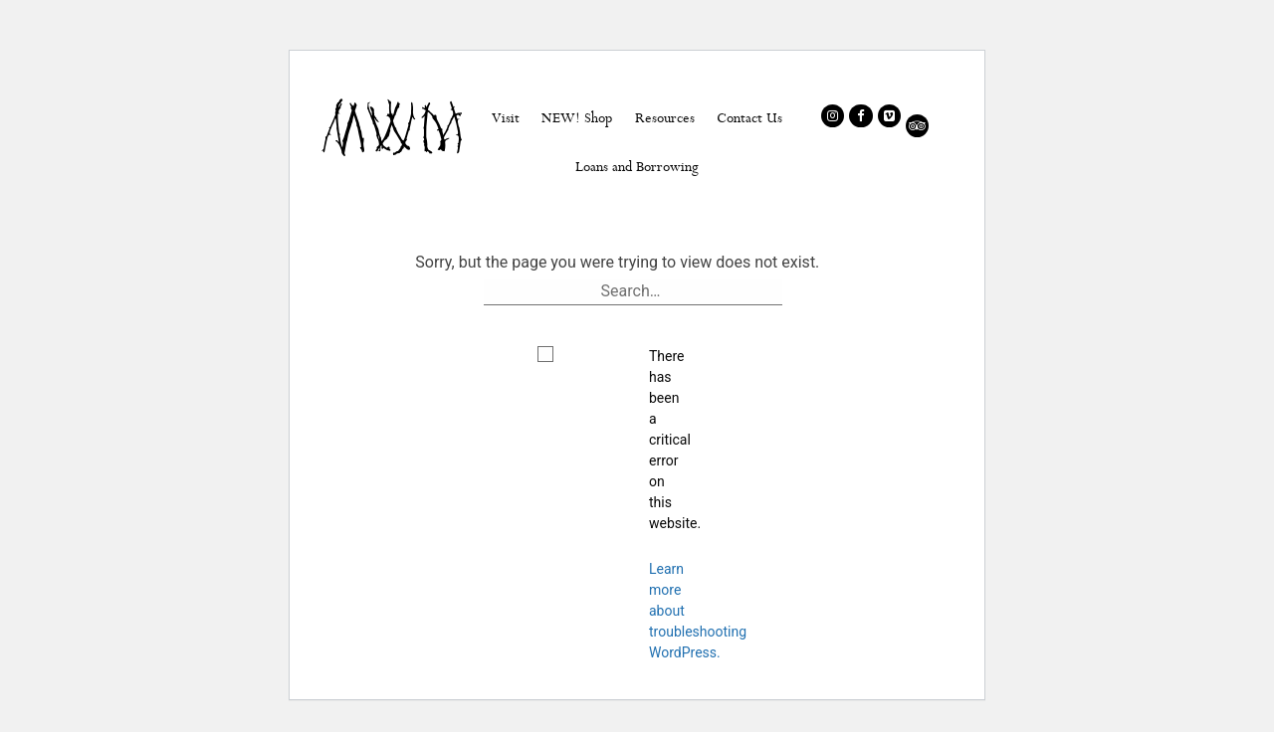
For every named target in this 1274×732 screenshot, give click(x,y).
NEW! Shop (576, 117)
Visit (506, 117)
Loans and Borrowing (637, 166)
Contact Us (749, 117)
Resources (665, 117)
